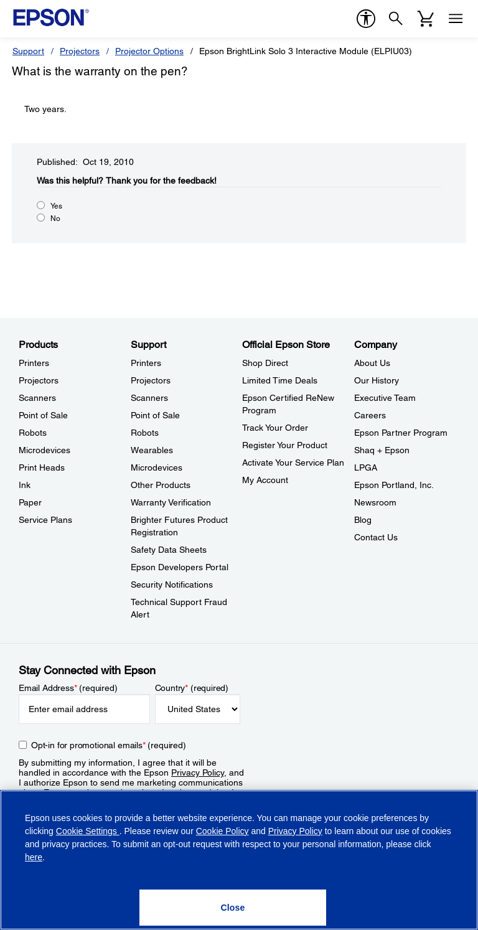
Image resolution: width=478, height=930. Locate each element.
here (33, 857)
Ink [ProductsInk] (24, 485)
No (55, 218)
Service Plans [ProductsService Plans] (45, 520)
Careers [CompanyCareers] (370, 415)
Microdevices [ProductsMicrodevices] (44, 450)
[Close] (232, 908)
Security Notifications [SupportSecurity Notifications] (172, 584)
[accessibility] (366, 19)
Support (28, 51)
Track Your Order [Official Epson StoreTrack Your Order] (275, 428)
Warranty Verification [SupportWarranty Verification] (171, 502)
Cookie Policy (222, 831)
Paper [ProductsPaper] (30, 502)
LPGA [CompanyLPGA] (365, 467)
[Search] (396, 19)
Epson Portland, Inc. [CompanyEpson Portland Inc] (394, 485)
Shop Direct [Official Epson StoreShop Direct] (265, 363)
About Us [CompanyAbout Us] (372, 363)
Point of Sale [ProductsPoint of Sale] (43, 415)
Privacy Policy (197, 772)
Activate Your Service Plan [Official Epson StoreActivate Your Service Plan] (293, 462)
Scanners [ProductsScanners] (37, 398)
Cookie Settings (88, 831)
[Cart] (426, 19)
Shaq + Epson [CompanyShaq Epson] (382, 450)
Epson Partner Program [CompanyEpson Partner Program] (401, 433)
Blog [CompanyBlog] (363, 520)
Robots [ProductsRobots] (33, 433)
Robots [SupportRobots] (145, 433)
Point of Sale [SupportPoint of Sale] (155, 415)
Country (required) (192, 688)
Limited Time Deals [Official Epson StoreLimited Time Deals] (279, 380)
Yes (56, 206)
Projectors (80, 51)
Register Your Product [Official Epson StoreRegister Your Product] (284, 445)
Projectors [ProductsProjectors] (39, 380)
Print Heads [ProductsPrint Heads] (42, 467)
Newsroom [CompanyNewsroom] (375, 502)
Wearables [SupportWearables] (152, 450)
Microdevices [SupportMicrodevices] (156, 467)
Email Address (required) (68, 688)
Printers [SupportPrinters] (146, 363)
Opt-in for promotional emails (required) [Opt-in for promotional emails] (108, 745)
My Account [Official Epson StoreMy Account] (265, 480)
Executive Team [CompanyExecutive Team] (385, 398)
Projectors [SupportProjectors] (151, 380)
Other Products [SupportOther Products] (160, 485)
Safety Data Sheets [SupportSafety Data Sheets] (169, 550)
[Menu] (456, 19)
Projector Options (149, 51)
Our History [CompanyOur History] (376, 380)
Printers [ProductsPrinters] (34, 363)
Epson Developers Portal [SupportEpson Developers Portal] (179, 567)
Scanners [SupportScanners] (149, 398)
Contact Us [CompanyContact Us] (376, 537)
